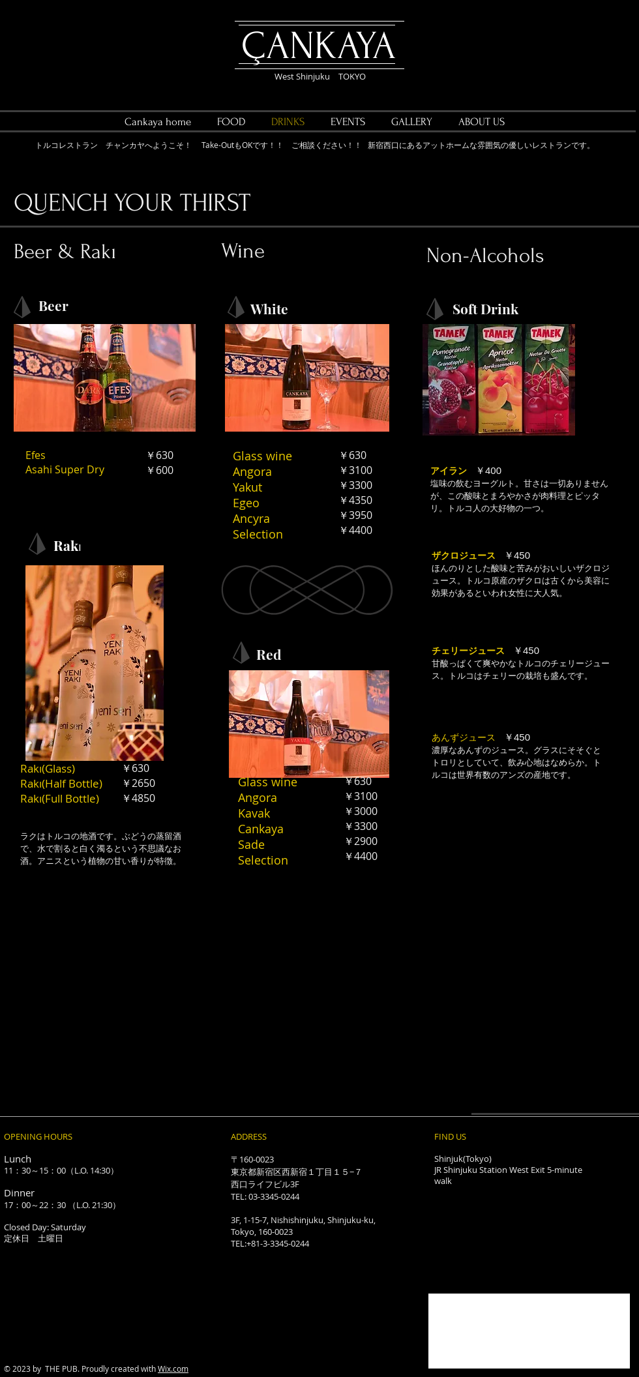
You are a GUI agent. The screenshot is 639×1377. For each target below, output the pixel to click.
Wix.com (173, 1368)
